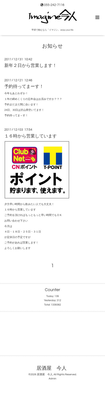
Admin (52, 378)
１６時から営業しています (30, 136)
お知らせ (52, 46)
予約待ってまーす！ (24, 86)
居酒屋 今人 (51, 368)
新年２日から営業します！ (30, 65)
